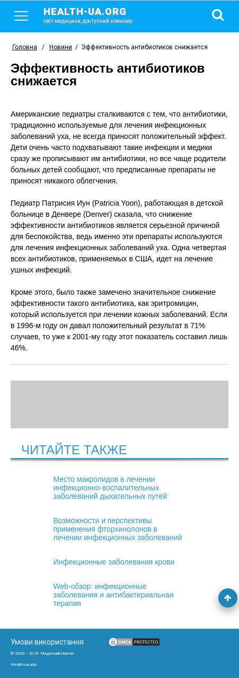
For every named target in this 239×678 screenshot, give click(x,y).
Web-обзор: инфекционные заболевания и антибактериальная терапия (114, 594)
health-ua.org (96, 15)
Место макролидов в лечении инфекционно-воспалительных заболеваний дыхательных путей (110, 487)
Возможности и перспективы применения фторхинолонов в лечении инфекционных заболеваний (118, 529)
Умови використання (47, 642)
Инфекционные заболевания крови (114, 562)
